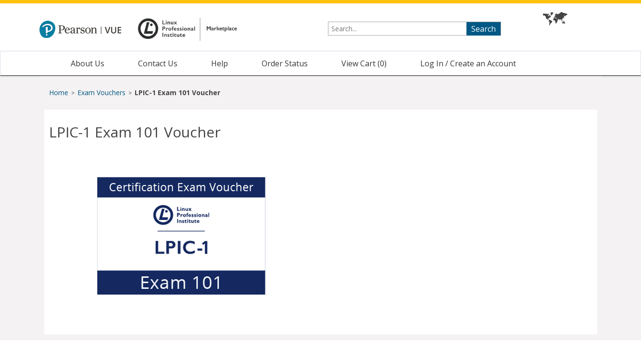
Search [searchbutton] (483, 29)
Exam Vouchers (102, 92)
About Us (87, 63)
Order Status (285, 63)
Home (58, 92)
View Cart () (364, 63)
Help (219, 63)
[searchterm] (414, 28)
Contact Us (157, 63)
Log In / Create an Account (468, 63)
